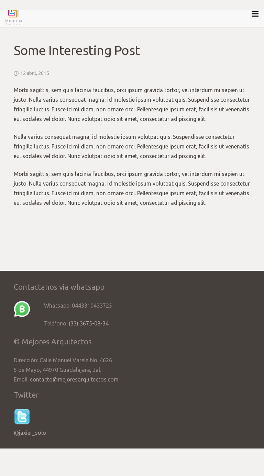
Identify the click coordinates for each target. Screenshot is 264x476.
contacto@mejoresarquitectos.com (74, 379)
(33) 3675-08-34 (89, 323)
